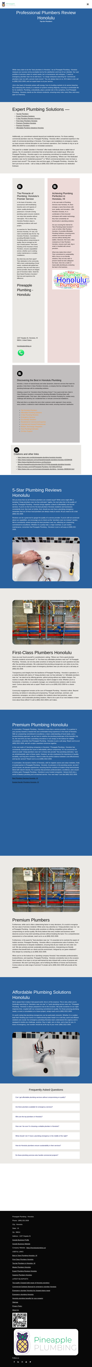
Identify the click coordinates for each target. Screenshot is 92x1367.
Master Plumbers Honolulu (21, 1267)
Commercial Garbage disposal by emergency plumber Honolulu (34, 1287)
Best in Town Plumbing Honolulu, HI (24, 1255)
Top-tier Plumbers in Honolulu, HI (23, 1263)
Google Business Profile (20, 1240)
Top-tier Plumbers (46, 48)
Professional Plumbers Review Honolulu (46, 1187)
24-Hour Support (26, 431)
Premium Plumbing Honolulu (26, 123)
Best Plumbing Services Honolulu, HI (25, 778)
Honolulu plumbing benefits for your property (27, 1298)
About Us (15, 1310)
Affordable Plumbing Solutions (31, 412)
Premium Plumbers (23, 125)
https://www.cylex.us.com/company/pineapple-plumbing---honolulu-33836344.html (46, 469)
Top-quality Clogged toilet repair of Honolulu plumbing (30, 1283)
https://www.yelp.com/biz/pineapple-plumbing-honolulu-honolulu (40, 457)
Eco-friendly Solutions (28, 419)
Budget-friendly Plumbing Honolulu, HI (25, 782)
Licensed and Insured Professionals (33, 424)
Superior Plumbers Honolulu (22, 1275)
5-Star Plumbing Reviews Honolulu (28, 118)
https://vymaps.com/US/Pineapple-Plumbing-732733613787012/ (40, 467)
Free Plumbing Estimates (29, 429)
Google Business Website (21, 1244)
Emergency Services (28, 417)
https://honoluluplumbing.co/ (36, 1248)
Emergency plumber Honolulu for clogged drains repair (31, 1290)
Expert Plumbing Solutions (25, 116)
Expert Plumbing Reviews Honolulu (24, 1271)
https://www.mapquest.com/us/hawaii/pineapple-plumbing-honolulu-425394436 (45, 460)
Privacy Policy (17, 1306)
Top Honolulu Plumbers (29, 410)
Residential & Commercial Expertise (33, 422)
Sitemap (15, 1302)
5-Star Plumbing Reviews (30, 415)
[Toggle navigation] (87, 4)
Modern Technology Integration (31, 426)
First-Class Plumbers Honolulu (26, 121)
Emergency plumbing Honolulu (23, 1294)
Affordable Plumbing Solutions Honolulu (30, 128)
